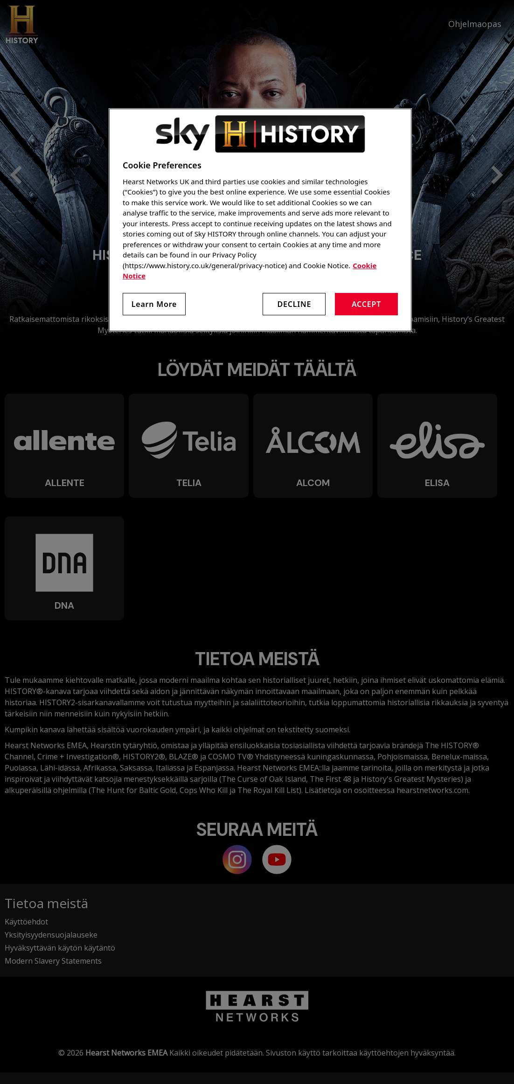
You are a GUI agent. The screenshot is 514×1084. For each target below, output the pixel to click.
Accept (366, 304)
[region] (260, 220)
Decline (294, 304)
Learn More (154, 304)
